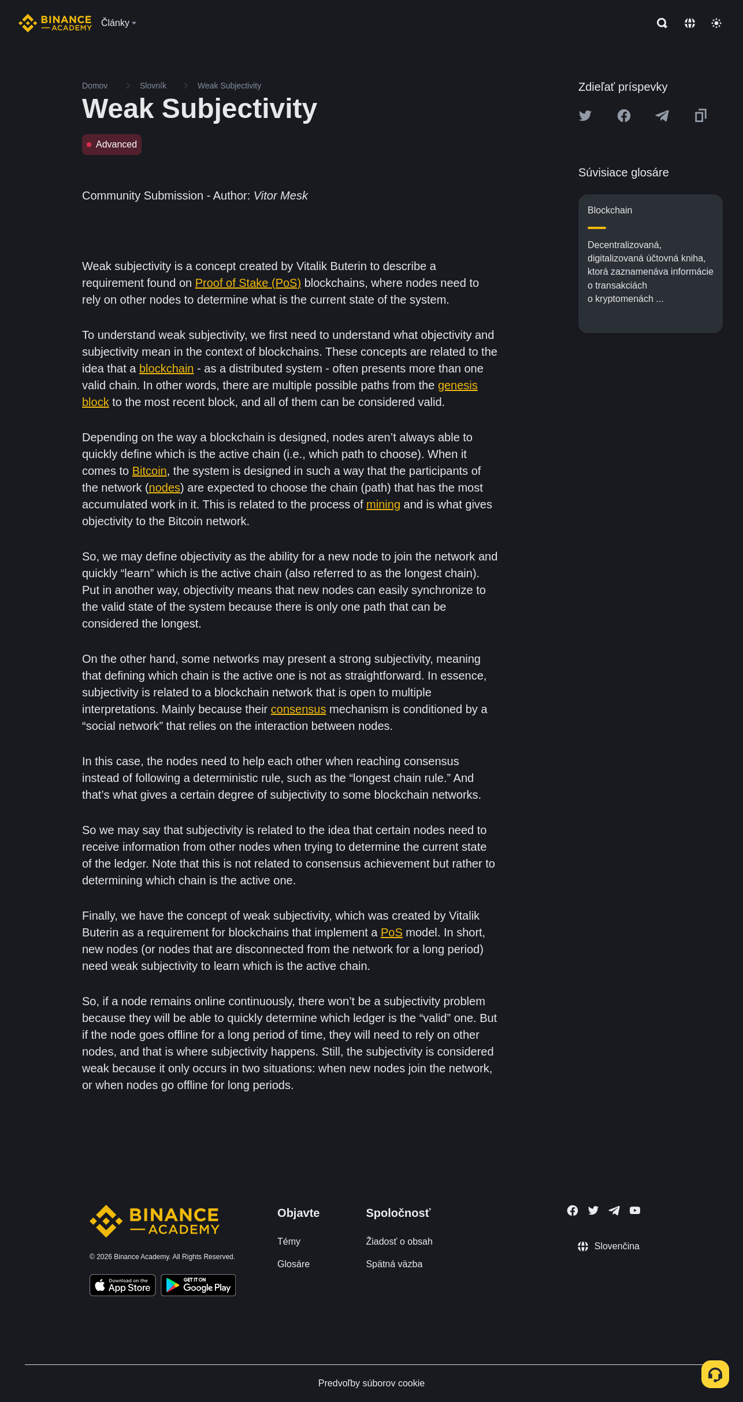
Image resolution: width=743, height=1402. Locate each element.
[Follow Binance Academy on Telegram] (614, 1210)
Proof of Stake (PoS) (248, 282)
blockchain (166, 368)
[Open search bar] (658, 23)
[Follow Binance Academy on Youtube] (635, 1210)
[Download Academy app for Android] (198, 1287)
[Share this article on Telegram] (662, 116)
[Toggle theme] (716, 23)
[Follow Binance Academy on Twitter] (593, 1210)
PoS (392, 932)
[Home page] (55, 23)
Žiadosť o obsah (399, 1241)
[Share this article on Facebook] (624, 116)
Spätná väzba (394, 1264)
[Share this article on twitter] (585, 116)
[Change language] (690, 23)
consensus (298, 709)
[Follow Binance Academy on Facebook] (572, 1210)
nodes (165, 487)
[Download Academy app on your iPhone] (123, 1287)
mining (383, 504)
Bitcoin (149, 470)
